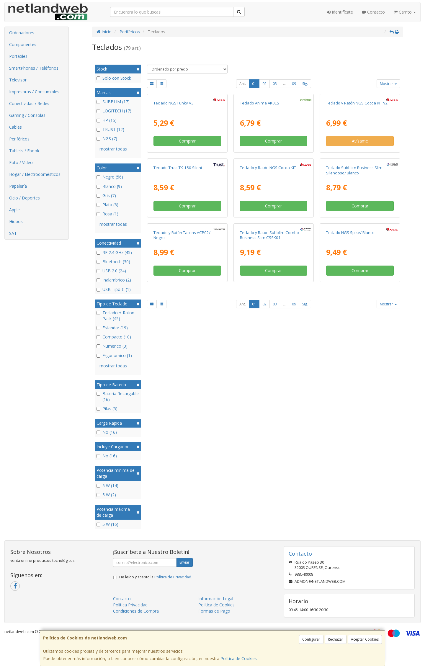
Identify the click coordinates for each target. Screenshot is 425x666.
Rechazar (335, 639)
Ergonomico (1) (114, 355)
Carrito (405, 12)
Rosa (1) (107, 214)
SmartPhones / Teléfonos (33, 68)
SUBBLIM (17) (113, 101)
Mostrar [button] (388, 83)
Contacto (373, 12)
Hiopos (16, 221)
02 (264, 83)
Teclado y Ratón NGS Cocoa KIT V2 (357, 165)
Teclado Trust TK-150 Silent (177, 292)
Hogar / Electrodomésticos (35, 174)
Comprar (187, 203)
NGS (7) (107, 138)
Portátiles (18, 56)
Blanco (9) (109, 186)
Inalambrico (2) (114, 280)
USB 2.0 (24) (111, 271)
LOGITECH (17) (114, 111)
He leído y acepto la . (155, 577)
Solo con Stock (114, 78)
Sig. (305, 83)
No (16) (107, 432)
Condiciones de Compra (136, 611)
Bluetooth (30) (113, 261)
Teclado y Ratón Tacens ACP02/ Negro (181, 422)
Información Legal (215, 598)
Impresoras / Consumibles (34, 91)
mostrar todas (113, 149)
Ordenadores (21, 32)
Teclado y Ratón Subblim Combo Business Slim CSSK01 (269, 422)
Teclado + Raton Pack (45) (115, 315)
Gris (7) (106, 195)
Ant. (242, 83)
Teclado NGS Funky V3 (173, 165)
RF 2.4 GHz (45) (114, 252)
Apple (14, 209)
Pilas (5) (107, 408)
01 (254, 83)
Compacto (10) (114, 337)
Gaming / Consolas (27, 115)
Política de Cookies (238, 658)
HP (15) (107, 120)
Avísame (360, 203)
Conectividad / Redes (29, 103)
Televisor (18, 80)
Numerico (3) (112, 346)
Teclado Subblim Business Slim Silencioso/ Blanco (354, 295)
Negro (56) (110, 177)
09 (294, 83)
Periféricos (19, 139)
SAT (13, 233)
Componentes (22, 44)
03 (275, 83)
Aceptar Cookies (365, 639)
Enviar (184, 562)
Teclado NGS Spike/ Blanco (350, 419)
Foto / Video (21, 162)
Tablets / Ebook (24, 150)
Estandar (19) (112, 327)
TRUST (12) (110, 129)
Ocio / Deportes (24, 198)
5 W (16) (107, 524)
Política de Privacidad (172, 577)
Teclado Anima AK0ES (259, 165)
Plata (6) (107, 204)
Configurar (311, 639)
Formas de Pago (214, 611)
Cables (15, 127)
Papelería (18, 186)
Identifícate (340, 12)
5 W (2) (106, 495)
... (284, 83)
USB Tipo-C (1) (114, 289)
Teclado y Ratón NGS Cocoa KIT (268, 292)
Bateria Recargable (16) (118, 396)
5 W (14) (107, 485)
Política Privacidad (130, 605)
